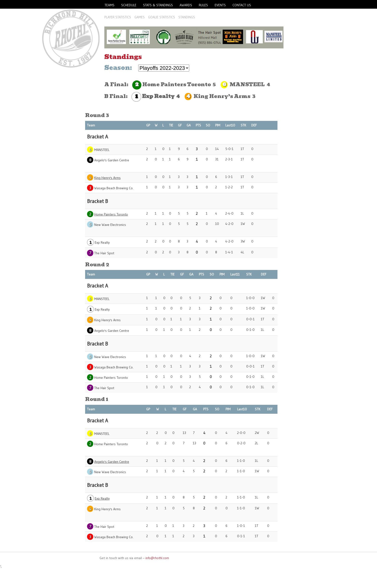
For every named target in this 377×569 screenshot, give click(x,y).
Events (220, 5)
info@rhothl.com (157, 558)
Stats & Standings (158, 5)
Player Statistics (117, 17)
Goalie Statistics (161, 17)
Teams (109, 5)
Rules (203, 5)
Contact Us (241, 5)
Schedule (128, 5)
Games (139, 17)
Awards (186, 5)
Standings (186, 17)
